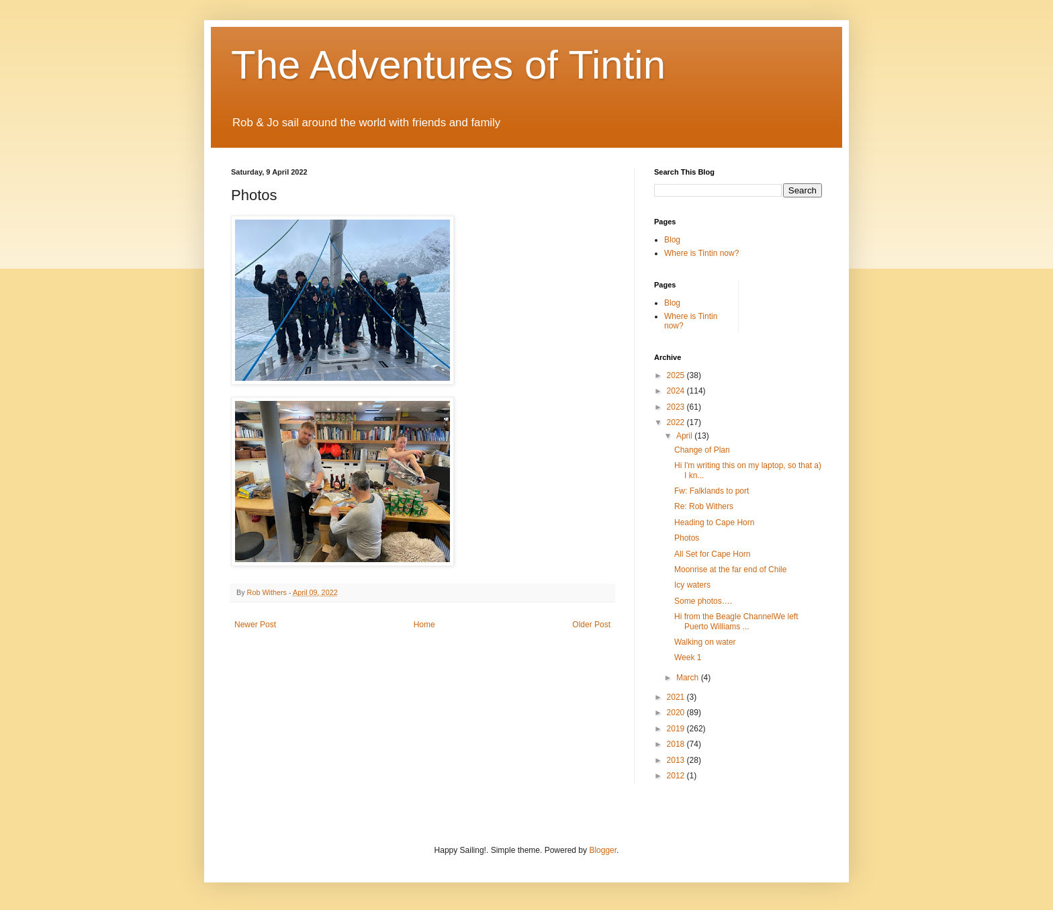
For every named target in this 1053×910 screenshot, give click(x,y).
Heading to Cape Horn (714, 522)
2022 (677, 422)
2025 (677, 375)
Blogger (602, 850)
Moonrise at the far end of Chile (730, 569)
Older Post (591, 624)
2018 (677, 744)
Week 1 (687, 657)
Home (424, 624)
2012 (677, 775)
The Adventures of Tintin (448, 64)
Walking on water (705, 642)
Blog (672, 239)
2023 (677, 407)
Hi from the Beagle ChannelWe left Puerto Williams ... (736, 621)
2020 (677, 712)
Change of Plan (702, 450)
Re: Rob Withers (703, 506)
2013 (677, 760)
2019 (677, 728)
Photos (686, 538)
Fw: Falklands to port (711, 491)
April (685, 436)
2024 (677, 391)
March (688, 677)
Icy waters (692, 585)
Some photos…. (703, 601)
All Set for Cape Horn (712, 554)
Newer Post (255, 624)
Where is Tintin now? (701, 253)
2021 (677, 697)
